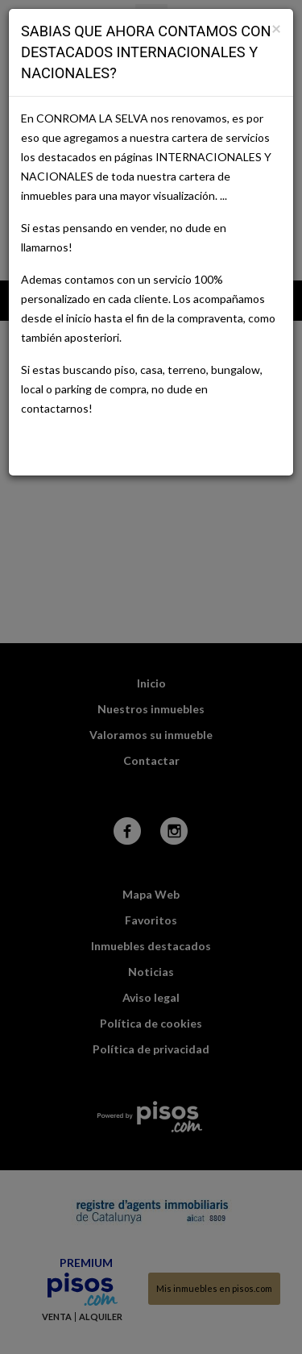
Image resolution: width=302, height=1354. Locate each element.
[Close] (276, 27)
